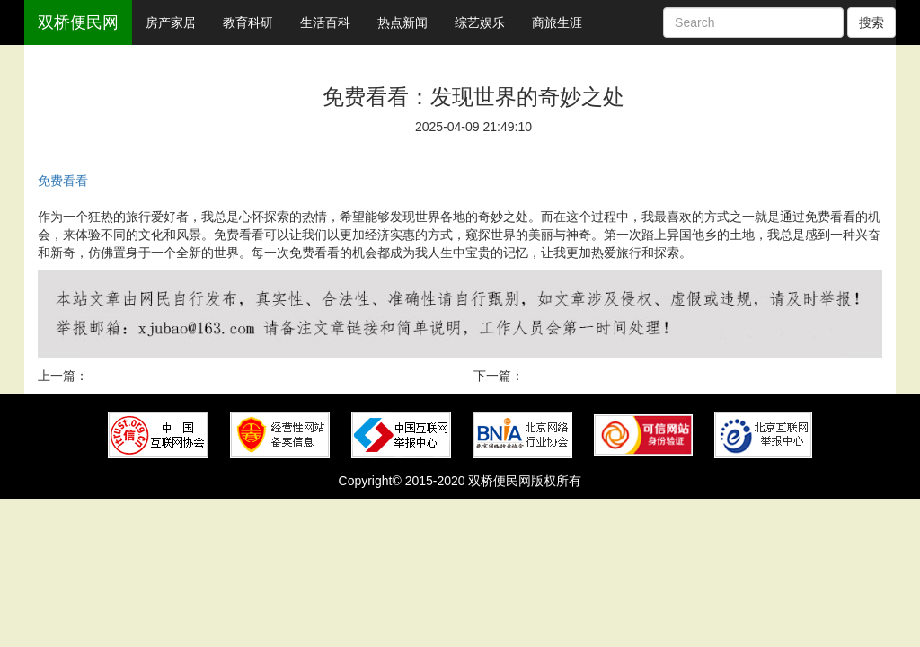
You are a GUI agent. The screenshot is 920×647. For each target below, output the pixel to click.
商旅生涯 (557, 22)
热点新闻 (402, 22)
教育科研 (248, 22)
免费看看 (63, 180)
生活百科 (325, 22)
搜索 (871, 22)
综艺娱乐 (480, 22)
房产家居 (171, 22)
